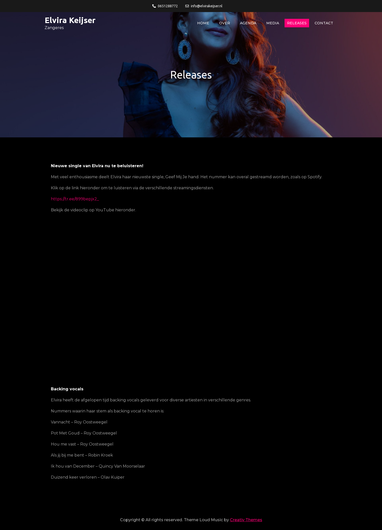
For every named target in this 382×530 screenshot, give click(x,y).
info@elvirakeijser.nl (203, 6)
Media (272, 23)
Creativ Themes (246, 519)
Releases (297, 23)
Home (203, 23)
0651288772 (165, 6)
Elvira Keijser (70, 20)
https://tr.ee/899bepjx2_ (75, 199)
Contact (324, 23)
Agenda (248, 23)
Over (224, 23)
